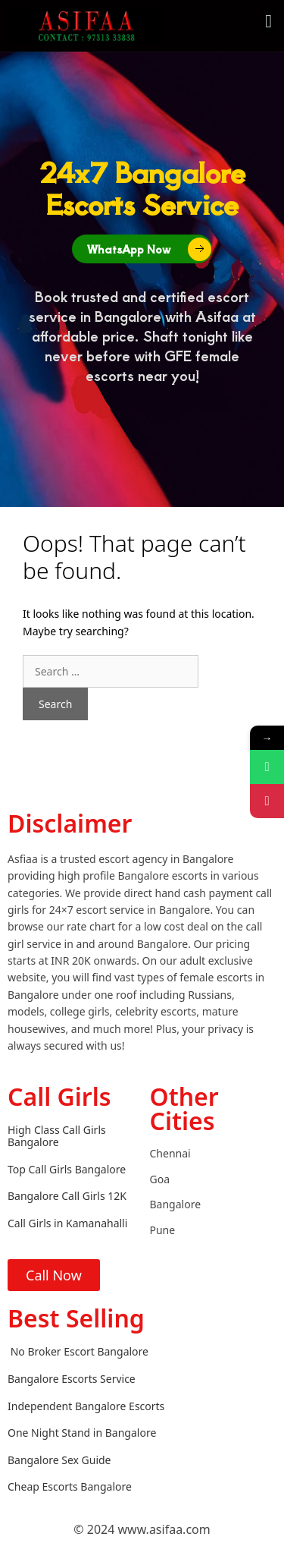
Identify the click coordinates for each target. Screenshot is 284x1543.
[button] (268, 21)
